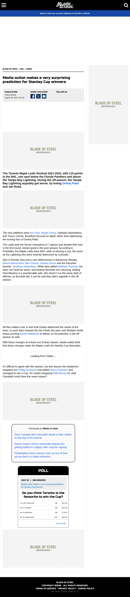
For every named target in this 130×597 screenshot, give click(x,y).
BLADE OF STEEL (10, 69)
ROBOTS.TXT (73, 592)
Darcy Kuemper (59, 369)
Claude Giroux (48, 263)
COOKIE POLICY (86, 588)
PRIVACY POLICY (67, 588)
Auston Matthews (29, 333)
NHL (22, 69)
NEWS (29, 69)
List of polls (61, 523)
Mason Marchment (13, 263)
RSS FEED (55, 592)
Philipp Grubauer (27, 369)
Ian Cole (35, 232)
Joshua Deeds (10, 95)
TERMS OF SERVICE (46, 588)
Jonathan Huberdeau (24, 266)
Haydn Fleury (48, 232)
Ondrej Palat (70, 183)
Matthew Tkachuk (68, 266)
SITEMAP (64, 592)
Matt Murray (60, 373)
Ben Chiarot (32, 263)
